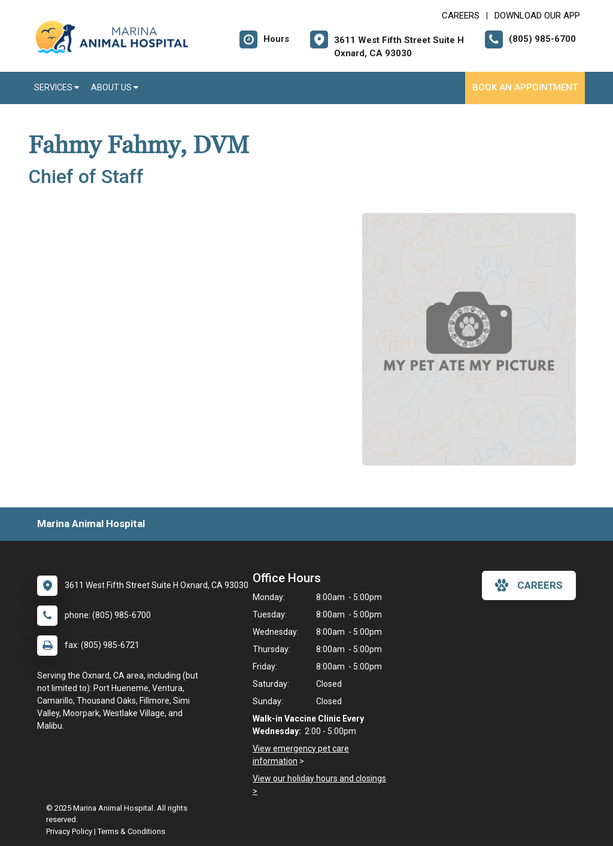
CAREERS (461, 15)
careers (529, 585)
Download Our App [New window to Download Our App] (537, 15)
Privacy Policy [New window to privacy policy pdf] (69, 831)
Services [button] (56, 87)
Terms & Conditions (131, 831)
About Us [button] (114, 87)
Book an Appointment (525, 87)
